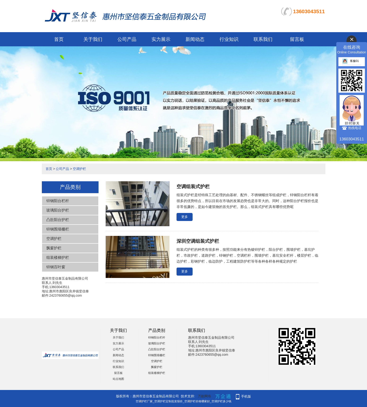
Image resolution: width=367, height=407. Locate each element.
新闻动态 (195, 39)
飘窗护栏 (53, 248)
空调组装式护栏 (193, 186)
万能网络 (204, 396)
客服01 (350, 61)
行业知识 (229, 39)
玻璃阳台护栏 (57, 210)
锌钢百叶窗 (55, 267)
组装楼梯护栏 (57, 257)
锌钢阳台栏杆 (57, 201)
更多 (184, 217)
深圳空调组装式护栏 (198, 241)
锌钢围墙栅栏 (57, 229)
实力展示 (160, 39)
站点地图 (118, 379)
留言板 (297, 39)
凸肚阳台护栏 (57, 220)
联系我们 (263, 39)
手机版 (246, 396)
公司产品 (126, 39)
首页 (59, 39)
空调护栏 (79, 169)
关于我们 (92, 39)
